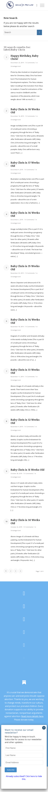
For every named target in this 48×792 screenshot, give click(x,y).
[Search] (35, 5)
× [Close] (44, 727)
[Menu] (40, 5)
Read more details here (32, 716)
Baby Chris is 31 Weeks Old (27, 469)
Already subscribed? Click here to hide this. (24, 778)
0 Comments (30, 63)
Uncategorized (16, 66)
